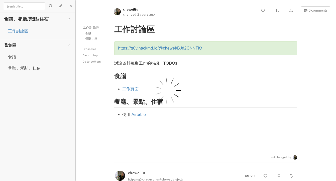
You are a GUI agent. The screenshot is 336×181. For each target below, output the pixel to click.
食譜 (12, 56)
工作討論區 (18, 30)
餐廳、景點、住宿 (24, 67)
